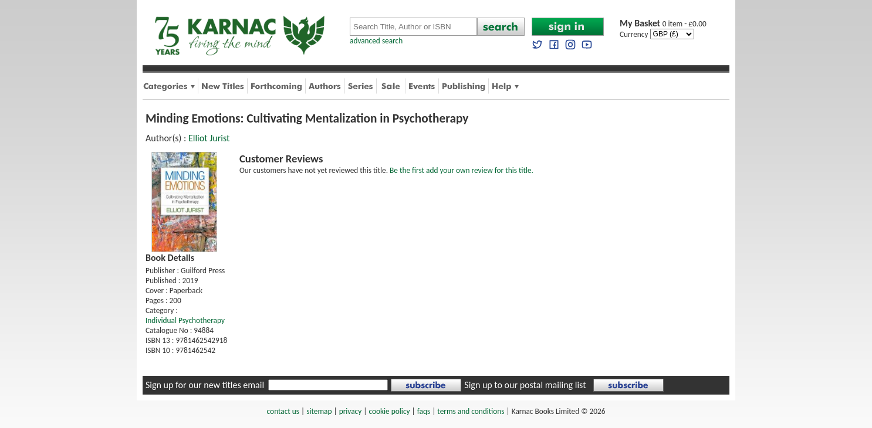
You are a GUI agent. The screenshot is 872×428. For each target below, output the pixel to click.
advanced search (376, 41)
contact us (283, 411)
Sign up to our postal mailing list (525, 384)
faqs (423, 411)
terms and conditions (470, 411)
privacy (350, 411)
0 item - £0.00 (663, 24)
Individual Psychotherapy (185, 320)
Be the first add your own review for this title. (461, 170)
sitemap (319, 411)
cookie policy (389, 411)
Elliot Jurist (208, 138)
